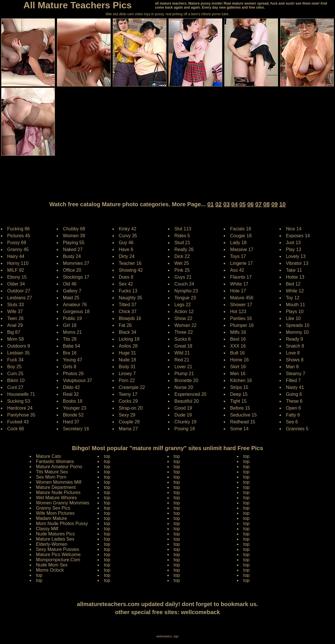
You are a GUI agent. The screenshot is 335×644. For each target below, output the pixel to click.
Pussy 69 (16, 242)
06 (250, 204)
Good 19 (183, 408)
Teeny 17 (128, 394)
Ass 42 (237, 270)
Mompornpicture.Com (58, 559)
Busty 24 (72, 256)
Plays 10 (294, 311)
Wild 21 (181, 352)
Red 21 (181, 359)
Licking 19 (129, 339)
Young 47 (72, 359)
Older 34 (16, 283)
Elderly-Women (51, 544)
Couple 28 (129, 421)
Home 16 (239, 359)
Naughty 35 (130, 297)
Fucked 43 (18, 421)
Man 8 (292, 366)
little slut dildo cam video (124, 14)
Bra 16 (69, 352)
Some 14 (239, 428)
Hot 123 (238, 311)
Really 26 (184, 249)
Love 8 (293, 352)
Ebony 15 (17, 277)
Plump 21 (184, 373)
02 (218, 204)
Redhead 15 (242, 421)
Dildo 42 (71, 387)
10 (282, 204)
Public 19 (72, 318)
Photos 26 (73, 373)
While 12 (295, 290)
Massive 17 (241, 249)
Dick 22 (181, 256)
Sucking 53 (18, 401)
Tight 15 (238, 401)
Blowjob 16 (130, 318)
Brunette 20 (186, 380)
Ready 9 (294, 339)
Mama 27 (128, 428)
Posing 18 (184, 428)
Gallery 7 (72, 290)
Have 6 (126, 249)
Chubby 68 (74, 228)
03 (226, 204)
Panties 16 (241, 318)
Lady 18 (238, 242)
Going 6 (294, 394)
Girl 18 (69, 325)
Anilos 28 (128, 346)
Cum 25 (15, 373)
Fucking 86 (18, 228)
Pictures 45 (18, 235)
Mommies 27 (76, 263)
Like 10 (293, 318)
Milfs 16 (238, 332)
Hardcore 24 (19, 408)
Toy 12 (292, 297)
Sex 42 (126, 283)
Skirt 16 (238, 366)
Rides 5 (182, 235)
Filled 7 (293, 380)
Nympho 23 (186, 290)
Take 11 (294, 270)
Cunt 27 (15, 387)
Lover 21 (183, 366)
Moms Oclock (50, 570)
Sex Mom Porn (51, 477)
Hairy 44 (15, 256)
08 (266, 204)
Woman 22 (185, 325)
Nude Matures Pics (55, 533)
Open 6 (293, 408)
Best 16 (238, 339)
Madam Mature (51, 518)
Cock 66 (15, 428)
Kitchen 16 (241, 380)
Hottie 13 (295, 277)
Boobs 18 (73, 401)
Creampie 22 (132, 387)
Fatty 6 (293, 414)
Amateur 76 (75, 304)
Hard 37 (71, 421)
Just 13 (293, 242)
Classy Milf (47, 528)
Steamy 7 (295, 373)
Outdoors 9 (18, 346)
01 (210, 204)
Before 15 (240, 408)
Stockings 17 (76, 277)
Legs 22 (182, 304)
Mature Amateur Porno (59, 466)
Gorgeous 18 (76, 311)
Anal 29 (15, 325)
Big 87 (13, 332)
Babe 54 (71, 346)
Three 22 (183, 332)
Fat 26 (125, 325)
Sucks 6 (182, 339)
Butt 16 (237, 352)
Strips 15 (239, 387)
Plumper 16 (242, 325)
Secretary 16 (76, 428)
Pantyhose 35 (21, 414)
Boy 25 (14, 366)
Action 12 (184, 311)
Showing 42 (131, 270)
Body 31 (127, 366)
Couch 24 (184, 283)
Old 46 (69, 283)
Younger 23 (74, 408)
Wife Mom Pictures (55, 513)
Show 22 (183, 318)
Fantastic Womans (55, 461)
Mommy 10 (297, 332)
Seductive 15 (243, 414)
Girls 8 (69, 366)
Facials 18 (240, 228)
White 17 (239, 283)
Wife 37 (15, 311)
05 (242, 204)
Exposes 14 (298, 235)
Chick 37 (128, 311)
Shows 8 (294, 359)
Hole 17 (238, 290)
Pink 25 (181, 270)
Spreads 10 (297, 325)
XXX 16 (238, 346)
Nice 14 (293, 228)
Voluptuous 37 (77, 380)
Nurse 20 (183, 387)
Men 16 (237, 373)
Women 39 (74, 235)
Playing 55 (74, 242)
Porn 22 (127, 380)
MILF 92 (15, 270)
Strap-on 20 (131, 408)
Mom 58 (15, 339)
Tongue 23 (185, 297)
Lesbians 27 (19, 297)
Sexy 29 (127, 414)
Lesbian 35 (18, 352)
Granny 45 (18, 249)
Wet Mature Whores (56, 497)
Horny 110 (17, 263)
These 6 (294, 401)
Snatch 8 (295, 346)
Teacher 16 (130, 263)
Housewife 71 (21, 394)
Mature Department (56, 487)
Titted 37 (128, 304)
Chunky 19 (185, 421)
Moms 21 (72, 332)
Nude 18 (127, 359)
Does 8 (126, 277)
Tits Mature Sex (52, 471)
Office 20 (72, 270)
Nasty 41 (295, 387)
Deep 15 (239, 394)
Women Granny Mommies (62, 502)
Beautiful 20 (186, 401)
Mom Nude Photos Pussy (62, 523)
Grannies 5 (297, 428)
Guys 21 (183, 277)
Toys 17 (238, 256)
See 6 (292, 421)
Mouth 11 (295, 304)
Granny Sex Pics (53, 508)
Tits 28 (69, 339)
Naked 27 (73, 249)
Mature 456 (241, 297)
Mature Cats (48, 456)
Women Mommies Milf (58, 482)
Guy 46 (126, 242)
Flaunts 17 (241, 277)
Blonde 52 (73, 414)
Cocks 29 (128, 401)
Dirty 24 (127, 256)
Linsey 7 (127, 373)
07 (258, 204)
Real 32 (71, 394)
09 (274, 204)
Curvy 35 (128, 235)
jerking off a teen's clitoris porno (196, 14)
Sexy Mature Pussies (57, 549)
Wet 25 (181, 263)
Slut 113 (182, 228)
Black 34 (127, 332)
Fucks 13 (128, 290)
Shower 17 (241, 304)
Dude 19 (183, 414)
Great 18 (183, 346)
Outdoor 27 (18, 290)
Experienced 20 (190, 394)
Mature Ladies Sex (55, 539)
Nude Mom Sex (52, 564)
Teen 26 (15, 318)
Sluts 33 (15, 304)
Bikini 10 (15, 380)
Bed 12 (293, 283)
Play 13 (293, 249)
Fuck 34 (15, 359)
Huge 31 (127, 352)
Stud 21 (182, 242)
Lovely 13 (296, 256)
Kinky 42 (127, 228)
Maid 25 (71, 297)
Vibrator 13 (297, 263)
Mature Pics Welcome (58, 554)
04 (234, 204)
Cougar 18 (241, 235)
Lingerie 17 (241, 263)
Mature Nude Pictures (58, 492)
